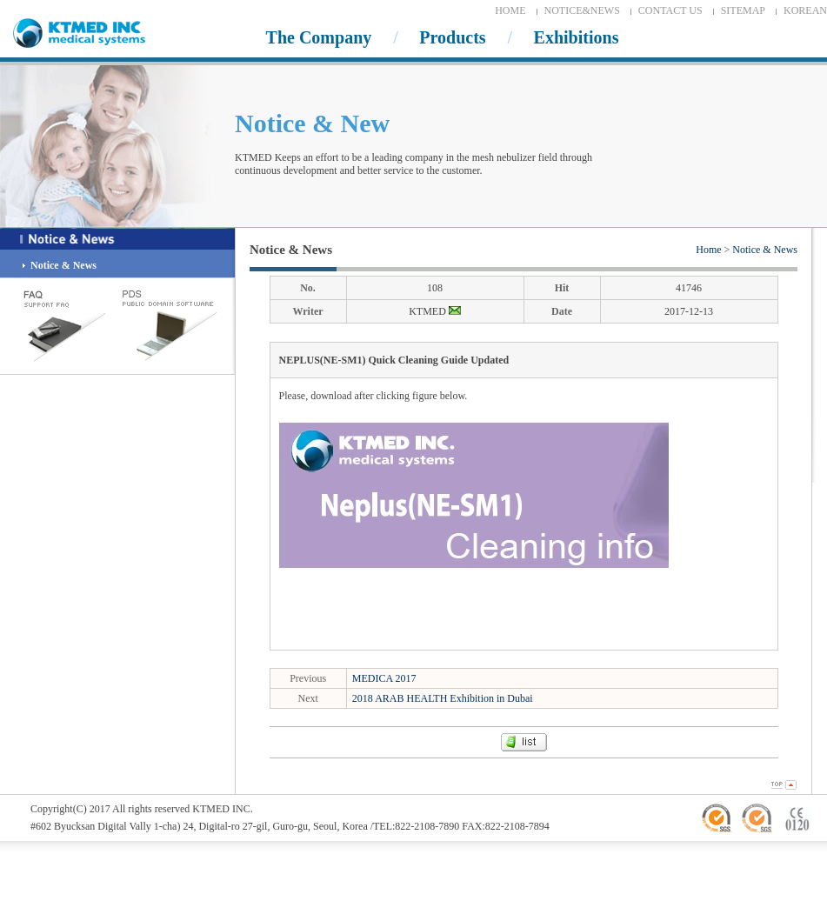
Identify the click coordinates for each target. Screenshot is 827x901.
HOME (510, 10)
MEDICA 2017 (384, 678)
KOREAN (805, 10)
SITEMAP (743, 10)
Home (708, 250)
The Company (319, 37)
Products (452, 37)
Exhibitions (576, 37)
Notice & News (764, 250)
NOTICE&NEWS (582, 10)
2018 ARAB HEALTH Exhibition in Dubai (442, 698)
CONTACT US (670, 10)
